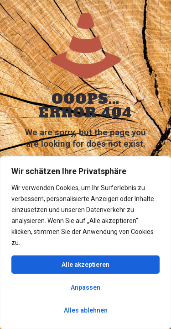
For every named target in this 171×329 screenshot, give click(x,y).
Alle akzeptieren (85, 264)
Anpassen (85, 287)
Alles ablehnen (86, 310)
